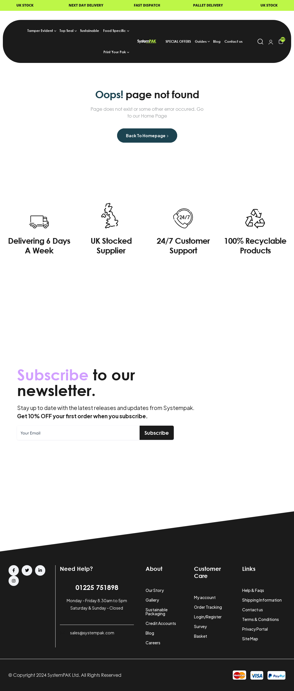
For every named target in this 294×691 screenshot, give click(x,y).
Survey (200, 626)
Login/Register (208, 616)
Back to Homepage (147, 135)
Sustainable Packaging (157, 611)
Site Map (250, 638)
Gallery (152, 599)
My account (205, 597)
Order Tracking (208, 607)
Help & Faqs (253, 590)
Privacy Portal (255, 628)
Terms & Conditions (260, 619)
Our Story (155, 590)
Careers (153, 642)
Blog (150, 632)
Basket (200, 636)
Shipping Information (262, 599)
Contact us (252, 609)
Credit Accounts (161, 623)
